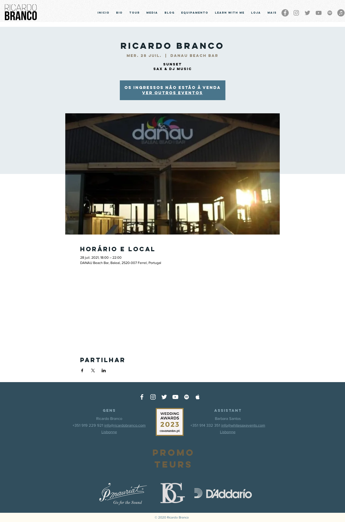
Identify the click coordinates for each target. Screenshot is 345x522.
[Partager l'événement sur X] (93, 370)
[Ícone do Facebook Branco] (141, 397)
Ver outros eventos (172, 92)
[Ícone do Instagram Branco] (153, 397)
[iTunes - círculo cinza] (341, 12)
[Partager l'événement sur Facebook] (82, 370)
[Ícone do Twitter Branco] (164, 397)
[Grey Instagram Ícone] (296, 12)
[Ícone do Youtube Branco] (175, 397)
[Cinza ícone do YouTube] (318, 12)
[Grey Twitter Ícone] (307, 12)
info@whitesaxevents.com (243, 425)
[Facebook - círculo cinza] (285, 12)
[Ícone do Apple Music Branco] (197, 397)
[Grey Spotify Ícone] (329, 12)
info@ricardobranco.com (125, 425)
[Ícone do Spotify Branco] (186, 397)
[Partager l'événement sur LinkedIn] (104, 370)
